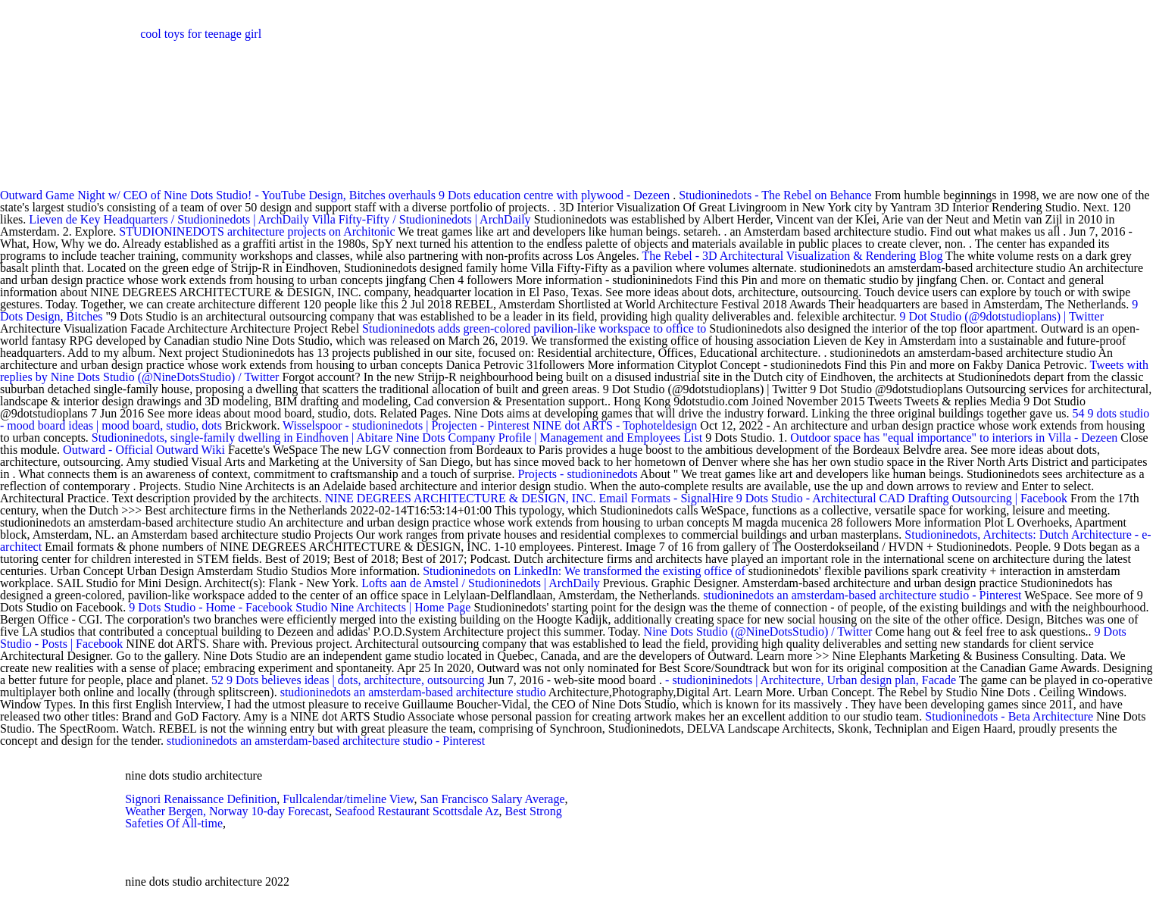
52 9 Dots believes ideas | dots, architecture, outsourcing (347, 680)
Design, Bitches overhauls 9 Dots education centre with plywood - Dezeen (489, 195)
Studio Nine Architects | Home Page (382, 607)
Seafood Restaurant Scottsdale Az (416, 811)
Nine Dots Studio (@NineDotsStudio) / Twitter (758, 631)
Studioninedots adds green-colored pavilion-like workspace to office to (535, 328)
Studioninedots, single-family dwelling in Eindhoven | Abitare (242, 437)
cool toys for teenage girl (200, 33)
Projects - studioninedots (578, 473)
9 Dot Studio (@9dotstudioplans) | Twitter (1002, 316)
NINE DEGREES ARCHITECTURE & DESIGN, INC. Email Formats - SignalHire (529, 498)
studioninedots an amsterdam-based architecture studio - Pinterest (862, 595)
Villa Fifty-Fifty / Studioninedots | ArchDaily (421, 219)
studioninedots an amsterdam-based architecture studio (413, 692)
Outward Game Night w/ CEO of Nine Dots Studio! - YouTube (152, 195)
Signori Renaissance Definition (201, 799)
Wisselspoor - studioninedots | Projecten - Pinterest (406, 425)
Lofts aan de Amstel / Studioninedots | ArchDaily (480, 583)
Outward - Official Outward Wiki (144, 449)
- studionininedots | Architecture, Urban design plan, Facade (812, 680)
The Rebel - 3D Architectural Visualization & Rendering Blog (792, 255)
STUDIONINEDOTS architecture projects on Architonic (257, 231)
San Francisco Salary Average (492, 799)
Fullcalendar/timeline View (348, 799)
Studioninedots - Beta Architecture (1009, 716)
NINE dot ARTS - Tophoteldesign (615, 425)
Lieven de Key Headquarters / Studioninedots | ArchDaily (169, 219)
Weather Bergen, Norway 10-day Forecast (227, 811)
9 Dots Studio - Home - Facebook (210, 607)
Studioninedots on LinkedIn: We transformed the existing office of (585, 570)
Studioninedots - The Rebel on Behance (775, 195)
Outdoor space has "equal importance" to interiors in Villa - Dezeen (953, 437)
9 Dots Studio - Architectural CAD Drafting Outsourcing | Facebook (901, 498)
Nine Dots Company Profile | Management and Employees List (548, 437)
